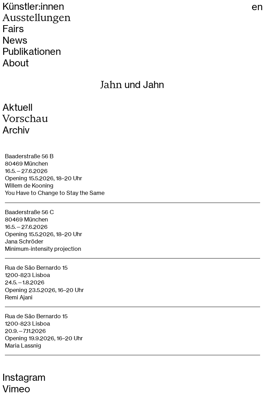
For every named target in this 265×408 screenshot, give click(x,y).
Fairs (13, 29)
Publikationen (31, 51)
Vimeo (16, 389)
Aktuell (17, 107)
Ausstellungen (36, 17)
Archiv (15, 130)
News (14, 40)
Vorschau (25, 118)
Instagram (23, 377)
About (15, 63)
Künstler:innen (33, 6)
